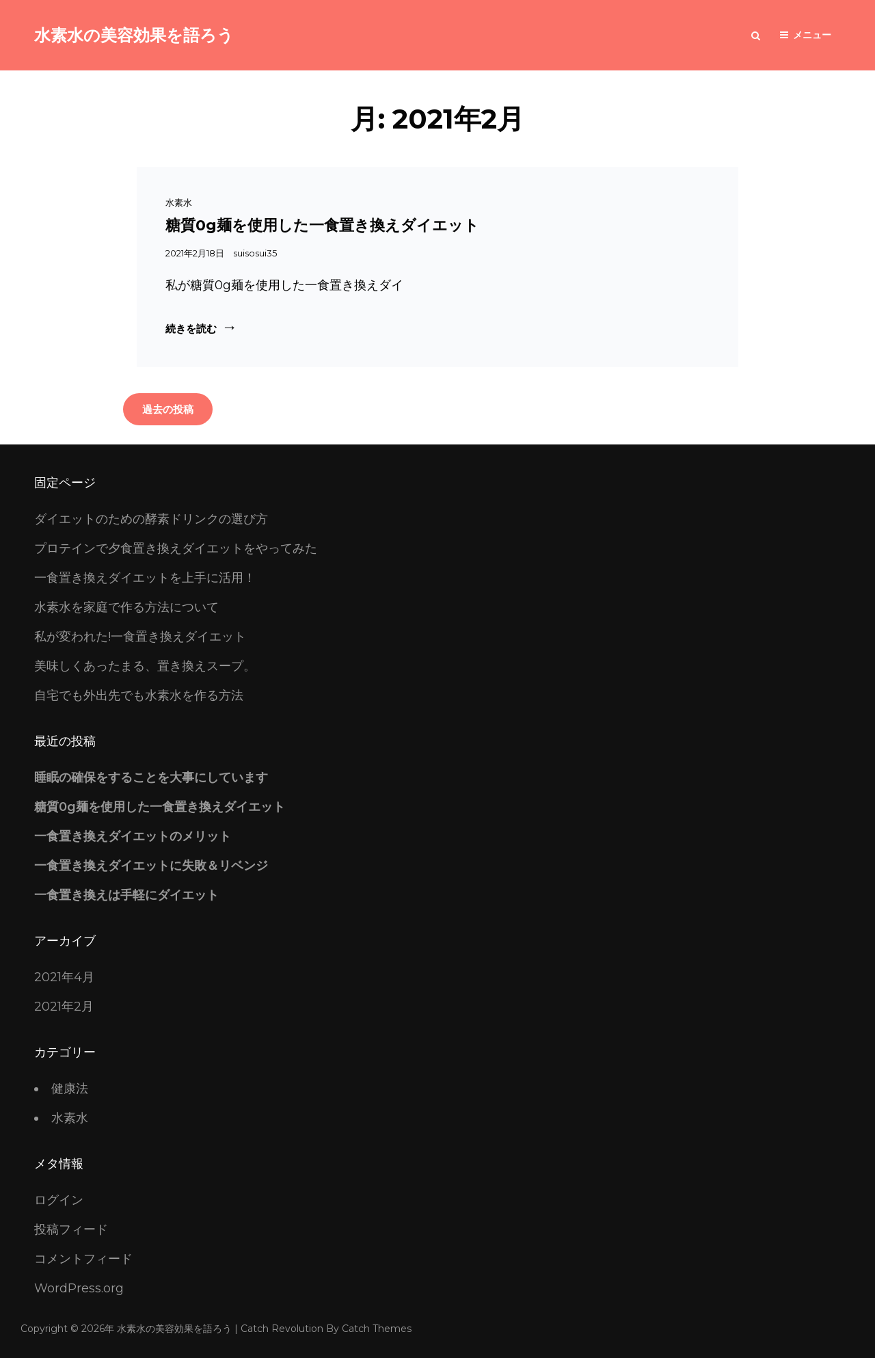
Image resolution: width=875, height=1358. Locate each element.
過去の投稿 (167, 409)
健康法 (69, 1088)
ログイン (58, 1200)
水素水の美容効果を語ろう (134, 35)
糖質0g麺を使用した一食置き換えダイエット (322, 225)
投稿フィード (71, 1229)
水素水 (178, 202)
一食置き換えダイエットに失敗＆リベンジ (151, 865)
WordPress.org (79, 1288)
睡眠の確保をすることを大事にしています (151, 777)
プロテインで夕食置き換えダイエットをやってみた (175, 548)
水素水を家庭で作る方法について (126, 607)
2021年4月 (64, 977)
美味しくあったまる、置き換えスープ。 (145, 666)
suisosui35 (255, 253)
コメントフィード (83, 1258)
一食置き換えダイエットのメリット (132, 836)
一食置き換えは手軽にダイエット (126, 895)
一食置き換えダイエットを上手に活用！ (145, 577)
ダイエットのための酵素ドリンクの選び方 (151, 519)
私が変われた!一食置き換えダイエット (140, 636)
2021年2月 (64, 1006)
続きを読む (198, 327)
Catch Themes (377, 1328)
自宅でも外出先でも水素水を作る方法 (138, 695)
